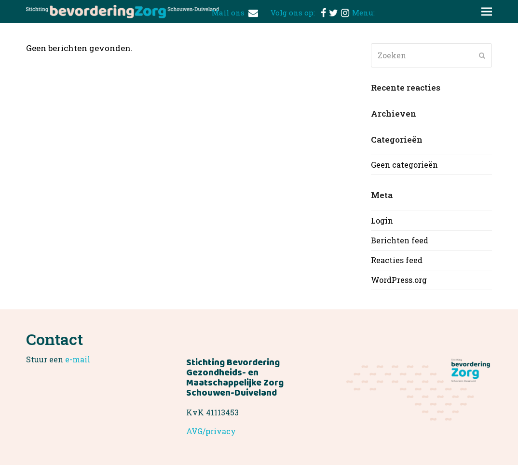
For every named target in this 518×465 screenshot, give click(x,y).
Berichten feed (399, 240)
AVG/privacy (211, 431)
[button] (486, 12)
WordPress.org (399, 280)
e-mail (77, 359)
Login (382, 220)
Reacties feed (397, 260)
